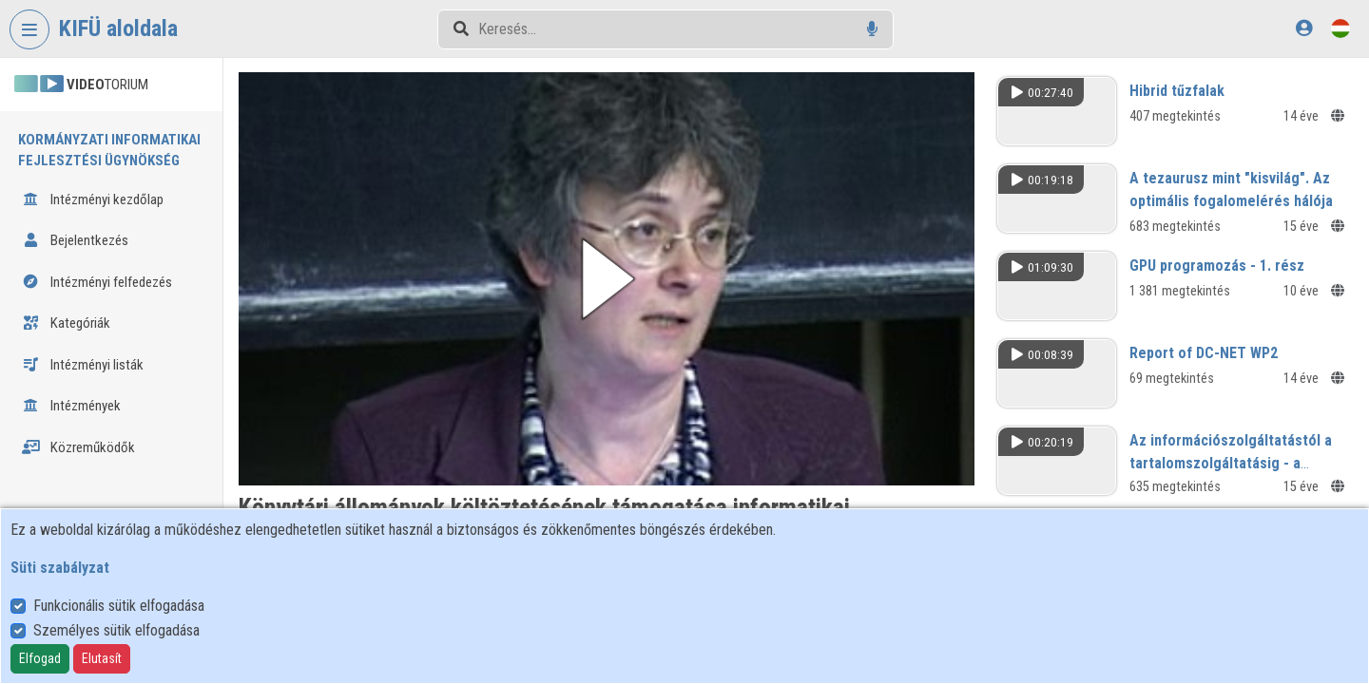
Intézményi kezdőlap (93, 199)
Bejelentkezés (75, 240)
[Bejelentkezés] (1304, 28)
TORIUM (81, 84)
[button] (606, 278)
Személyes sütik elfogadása (116, 630)
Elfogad (40, 658)
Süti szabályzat (59, 568)
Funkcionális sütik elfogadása (118, 606)
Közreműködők (78, 447)
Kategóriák (66, 323)
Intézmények (71, 405)
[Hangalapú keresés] (872, 29)
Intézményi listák (83, 364)
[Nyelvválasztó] (1340, 28)
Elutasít (102, 658)
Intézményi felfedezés (97, 282)
